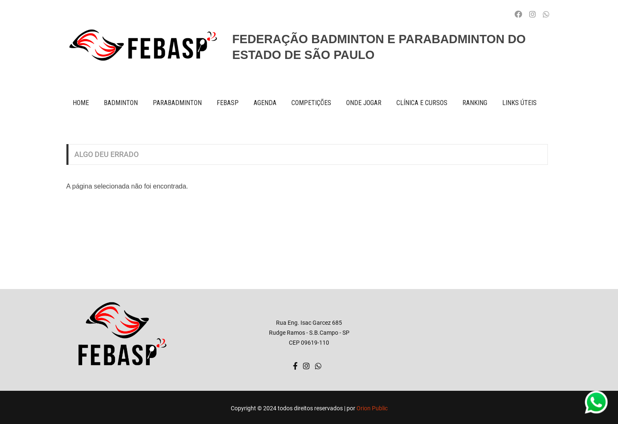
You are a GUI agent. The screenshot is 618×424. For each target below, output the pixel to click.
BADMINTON (121, 103)
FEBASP (228, 103)
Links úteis (519, 103)
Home (81, 103)
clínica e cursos (421, 103)
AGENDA (265, 103)
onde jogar (363, 103)
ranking (474, 103)
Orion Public (372, 408)
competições (311, 103)
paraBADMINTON (177, 103)
